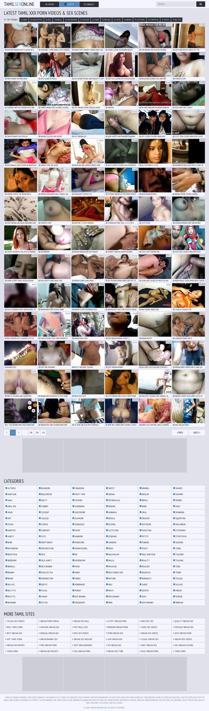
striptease (153, 19)
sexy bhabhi (146, 602)
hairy (76, 530)
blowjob (10, 602)
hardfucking (79, 548)
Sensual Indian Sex (49, 633)
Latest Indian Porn (116, 621)
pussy (144, 548)
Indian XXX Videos (182, 639)
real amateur (147, 554)
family (43, 596)
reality (144, 560)
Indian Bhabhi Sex (48, 639)
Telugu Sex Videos (15, 621)
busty (43, 500)
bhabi (9, 578)
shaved (177, 488)
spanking (178, 512)
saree (143, 584)
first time (78, 494)
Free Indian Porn (48, 645)
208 (30, 432)
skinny (177, 500)
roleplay (145, 572)
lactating (140, 19)
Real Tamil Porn (14, 627)
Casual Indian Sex (149, 639)
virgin (177, 590)
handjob (77, 536)
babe (8, 542)
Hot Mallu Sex (80, 627)
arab (9, 512)
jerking (110, 506)
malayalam (112, 554)
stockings (179, 530)
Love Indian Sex (114, 639)
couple (43, 524)
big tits (177, 19)
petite (144, 536)
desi (48, 19)
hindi (24, 19)
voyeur (177, 596)
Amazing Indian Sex (49, 627)
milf (109, 584)
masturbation (114, 572)
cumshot (44, 530)
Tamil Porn (11, 651)
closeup (44, 512)
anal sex (10, 506)
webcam (178, 602)
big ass (10, 584)
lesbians (111, 536)
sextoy (165, 19)
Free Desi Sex (146, 621)
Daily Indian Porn (149, 651)
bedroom (10, 560)
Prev (180, 432)
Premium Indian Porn (117, 627)
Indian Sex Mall (80, 621)
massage (111, 566)
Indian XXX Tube (114, 651)
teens (177, 572)
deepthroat (46, 542)
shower (178, 494)
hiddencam (78, 560)
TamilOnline (19, 4)
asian (95, 19)
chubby (43, 506)
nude (143, 506)
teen (176, 566)
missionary (112, 596)
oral (143, 512)
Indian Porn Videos (49, 621)
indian (127, 19)
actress (10, 488)
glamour (78, 518)
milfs (110, 590)
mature (111, 578)
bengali (10, 566)
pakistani (145, 530)
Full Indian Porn (81, 651)
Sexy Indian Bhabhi (82, 645)
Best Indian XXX (13, 633)
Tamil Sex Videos (148, 627)
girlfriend (78, 512)
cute (42, 536)
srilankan (179, 524)
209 (37, 432)
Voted (49, 4)
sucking (178, 542)
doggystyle (36, 19)
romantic (146, 578)
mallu (110, 560)
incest (110, 488)
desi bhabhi (45, 566)
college (44, 518)
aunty (9, 536)
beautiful (11, 554)
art (8, 518)
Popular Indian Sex (183, 627)
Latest (69, 4)
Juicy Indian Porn (182, 633)
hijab (76, 566)
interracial (113, 500)
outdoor (145, 524)
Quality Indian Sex (183, 621)
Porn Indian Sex (114, 633)
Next (197, 432)
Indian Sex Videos (149, 633)
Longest (89, 4)
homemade (78, 584)
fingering (78, 488)
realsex (106, 19)
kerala (58, 19)
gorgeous (78, 524)
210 (43, 432)
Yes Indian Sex (113, 645)
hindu (76, 578)
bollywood (45, 494)
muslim (144, 494)
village (178, 584)
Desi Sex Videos (80, 633)
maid (109, 548)
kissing (110, 524)
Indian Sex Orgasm (82, 639)
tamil (177, 548)
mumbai (144, 488)
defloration (71, 19)
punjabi (144, 542)
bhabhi (9, 572)
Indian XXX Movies (15, 645)
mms (109, 602)
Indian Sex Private (48, 651)
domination (46, 578)
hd (74, 554)
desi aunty (45, 560)
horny (76, 590)
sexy (143, 596)
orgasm (144, 518)
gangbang (78, 506)
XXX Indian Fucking (183, 645)
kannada (111, 512)
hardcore (78, 542)
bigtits (10, 596)
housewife (78, 602)
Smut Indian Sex (148, 645)
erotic (43, 584)
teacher (84, 19)
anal (8, 500)
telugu (178, 578)
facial (117, 19)
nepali (144, 500)
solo (176, 506)
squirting (179, 518)
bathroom (11, 548)
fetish (43, 602)
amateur (10, 494)
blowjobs (44, 488)
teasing (178, 560)
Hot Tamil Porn (13, 639)
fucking (77, 500)
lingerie (111, 542)
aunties (10, 530)
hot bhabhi (79, 596)
